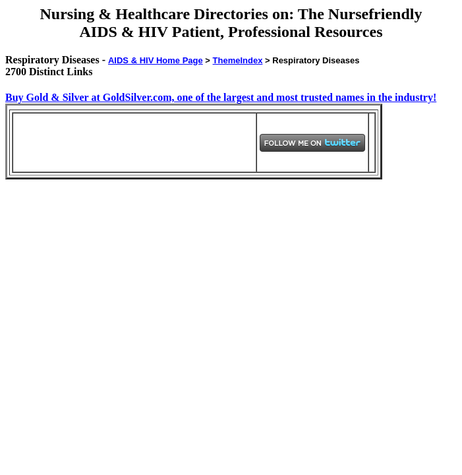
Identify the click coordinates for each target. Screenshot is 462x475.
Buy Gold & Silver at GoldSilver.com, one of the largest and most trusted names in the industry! (220, 97)
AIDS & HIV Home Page (155, 60)
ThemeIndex (238, 60)
